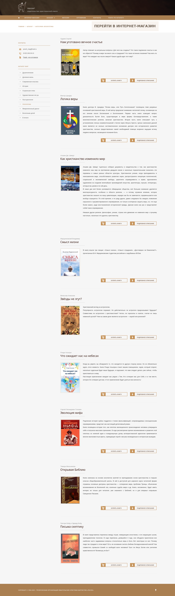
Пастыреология (27, 100)
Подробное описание (145, 80)
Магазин (65, 18)
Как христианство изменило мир (82, 159)
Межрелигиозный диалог (30, 109)
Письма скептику (72, 526)
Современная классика (30, 82)
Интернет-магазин (31, 18)
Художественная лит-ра (30, 95)
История (25, 86)
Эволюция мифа (71, 413)
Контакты (97, 18)
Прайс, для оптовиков (30, 57)
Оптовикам (81, 18)
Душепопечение (27, 73)
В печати (25, 118)
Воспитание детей (28, 113)
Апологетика (26, 104)
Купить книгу (116, 80)
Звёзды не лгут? (71, 299)
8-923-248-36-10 (28, 53)
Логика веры (69, 99)
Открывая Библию (72, 470)
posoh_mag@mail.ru (30, 49)
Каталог (51, 18)
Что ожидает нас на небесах (79, 356)
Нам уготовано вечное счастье (81, 42)
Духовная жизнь (27, 77)
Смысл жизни (69, 242)
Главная (21, 26)
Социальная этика (28, 91)
